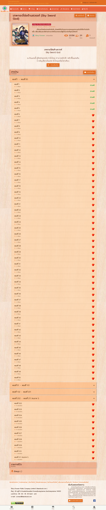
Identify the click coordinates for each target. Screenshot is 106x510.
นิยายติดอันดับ (14, 482)
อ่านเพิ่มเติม (53, 65)
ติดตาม (90, 15)
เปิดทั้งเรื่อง (89, 72)
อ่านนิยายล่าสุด (23, 482)
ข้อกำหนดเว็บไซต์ (52, 482)
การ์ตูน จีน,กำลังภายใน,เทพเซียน (42, 24)
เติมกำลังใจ (32, 482)
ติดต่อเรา (75, 482)
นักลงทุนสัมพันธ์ (83, 482)
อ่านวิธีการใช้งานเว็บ (75, 501)
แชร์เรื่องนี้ (80, 15)
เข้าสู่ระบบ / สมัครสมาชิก (89, 3)
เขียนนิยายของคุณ (41, 482)
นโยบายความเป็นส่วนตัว (65, 482)
